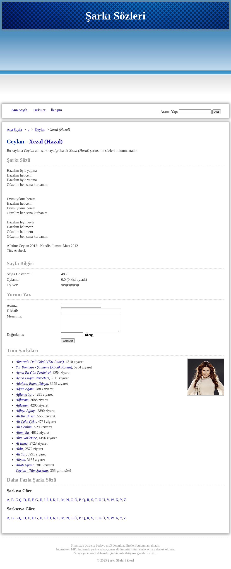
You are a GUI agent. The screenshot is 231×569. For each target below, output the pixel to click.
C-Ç (18, 503)
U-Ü (102, 503)
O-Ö (74, 503)
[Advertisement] (115, 65)
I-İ (46, 503)
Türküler (39, 110)
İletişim (56, 110)
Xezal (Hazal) (46, 141)
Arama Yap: (169, 112)
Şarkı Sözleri (115, 16)
